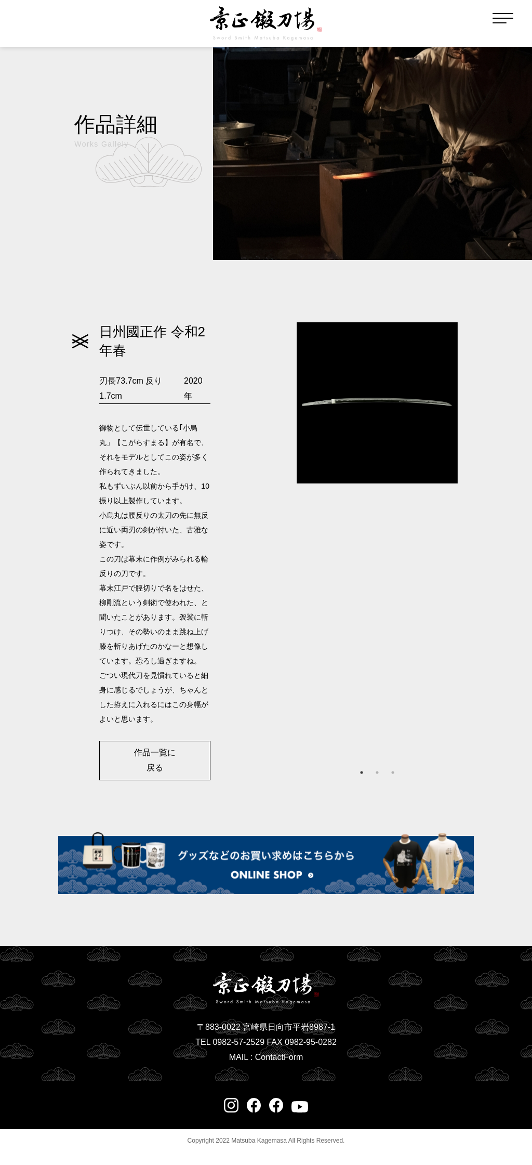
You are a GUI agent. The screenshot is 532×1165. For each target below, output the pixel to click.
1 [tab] (361, 772)
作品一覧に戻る (155, 760)
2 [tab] (377, 772)
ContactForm (279, 1057)
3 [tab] (393, 772)
